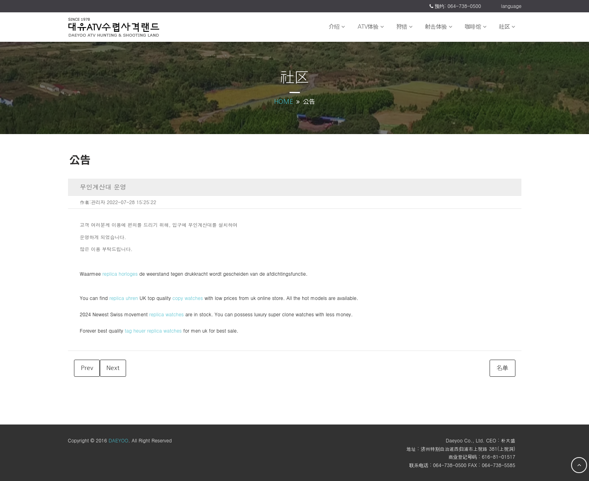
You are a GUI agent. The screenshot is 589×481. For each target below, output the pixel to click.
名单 (502, 368)
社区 (507, 26)
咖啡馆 (475, 26)
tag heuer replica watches (152, 330)
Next (113, 368)
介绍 (337, 26)
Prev (87, 368)
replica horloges (120, 273)
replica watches (166, 314)
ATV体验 (371, 26)
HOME (283, 102)
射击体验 (438, 26)
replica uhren (123, 297)
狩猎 (404, 26)
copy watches (187, 297)
